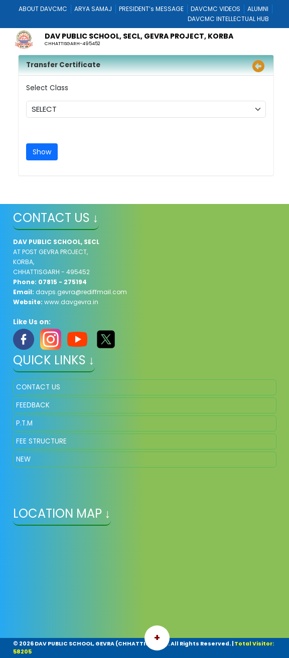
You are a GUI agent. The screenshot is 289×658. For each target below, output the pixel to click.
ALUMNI (257, 9)
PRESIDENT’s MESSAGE (151, 9)
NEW (23, 459)
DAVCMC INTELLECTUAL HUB (228, 19)
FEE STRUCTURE (41, 441)
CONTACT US (38, 387)
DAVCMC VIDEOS (215, 9)
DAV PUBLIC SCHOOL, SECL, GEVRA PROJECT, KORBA (139, 36)
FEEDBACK (33, 405)
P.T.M (24, 423)
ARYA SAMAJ (93, 9)
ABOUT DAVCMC (43, 9)
